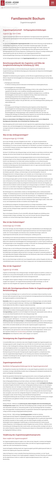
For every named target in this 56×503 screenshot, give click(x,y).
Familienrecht (8, 7)
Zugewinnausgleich (15, 7)
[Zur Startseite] (10, 5)
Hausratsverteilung (21, 331)
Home (5, 7)
